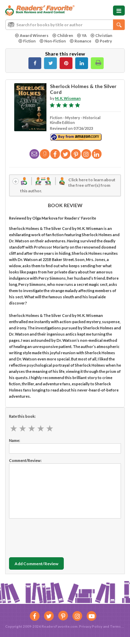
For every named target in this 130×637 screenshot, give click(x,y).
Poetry (103, 41)
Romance (80, 41)
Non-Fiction (53, 41)
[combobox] (65, 24)
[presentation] (61, 536)
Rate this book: (22, 416)
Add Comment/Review (36, 563)
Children (62, 35)
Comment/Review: (25, 460)
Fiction (27, 41)
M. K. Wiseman (68, 98)
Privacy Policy (90, 626)
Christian (101, 35)
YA (82, 35)
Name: (14, 440)
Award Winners (32, 35)
